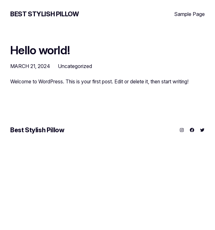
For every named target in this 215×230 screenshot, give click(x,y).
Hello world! (40, 50)
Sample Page (189, 14)
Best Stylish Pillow (44, 14)
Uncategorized (75, 66)
